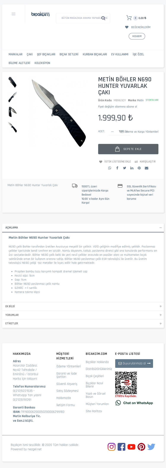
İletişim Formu (65, 405)
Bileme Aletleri (19, 63)
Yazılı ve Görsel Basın (95, 395)
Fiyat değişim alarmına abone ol (117, 107)
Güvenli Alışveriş (66, 384)
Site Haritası (94, 411)
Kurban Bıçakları (95, 54)
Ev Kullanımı (119, 54)
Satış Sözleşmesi (67, 390)
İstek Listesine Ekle (117, 162)
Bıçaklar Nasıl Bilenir (94, 385)
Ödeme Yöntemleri (68, 366)
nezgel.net (35, 449)
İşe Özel (138, 54)
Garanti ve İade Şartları (66, 375)
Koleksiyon (42, 63)
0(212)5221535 (23, 391)
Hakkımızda (63, 398)
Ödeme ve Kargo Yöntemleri (141, 132)
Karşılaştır (148, 162)
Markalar (15, 54)
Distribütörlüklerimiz (99, 369)
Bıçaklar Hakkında (97, 362)
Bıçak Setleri (69, 54)
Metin (140, 100)
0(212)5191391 (22, 400)
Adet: (101, 131)
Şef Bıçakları (46, 54)
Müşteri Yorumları (97, 404)
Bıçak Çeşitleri (95, 376)
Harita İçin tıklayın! (25, 379)
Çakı (30, 54)
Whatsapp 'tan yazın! (27, 395)
